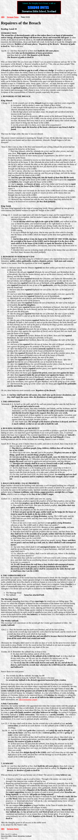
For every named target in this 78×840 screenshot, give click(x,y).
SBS (2, 17)
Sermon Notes (13, 17)
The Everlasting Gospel (28, 699)
